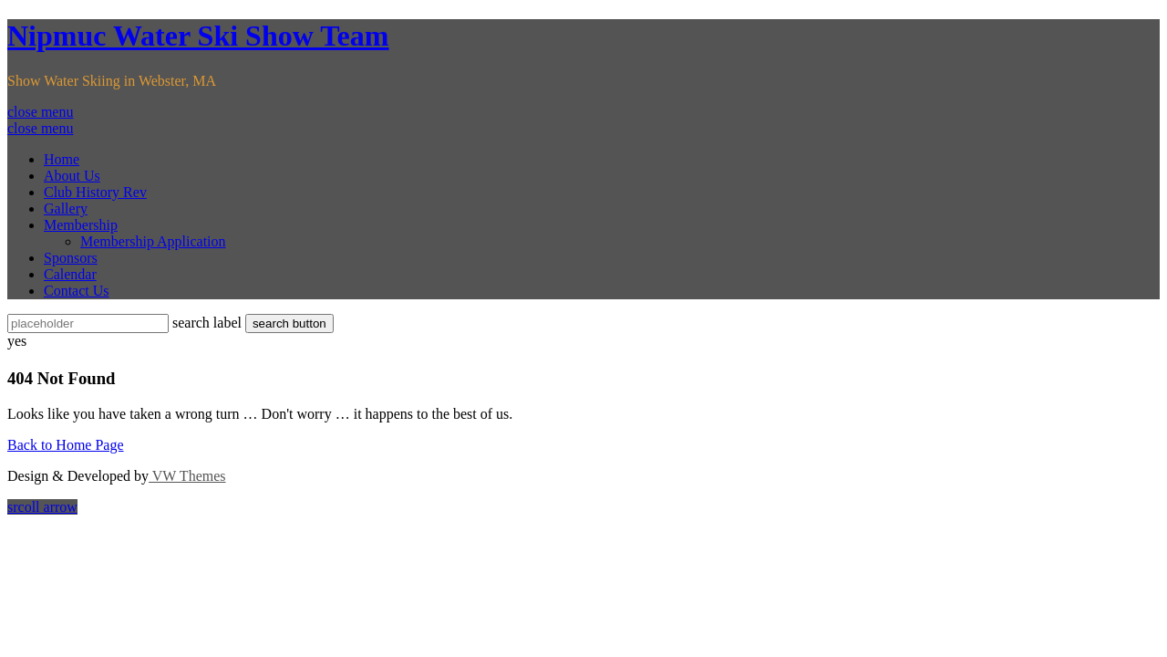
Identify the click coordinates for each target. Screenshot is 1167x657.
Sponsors (71, 258)
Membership (81, 225)
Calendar (70, 274)
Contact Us (76, 290)
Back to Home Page (65, 445)
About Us (72, 175)
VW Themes (187, 476)
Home (61, 159)
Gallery (66, 208)
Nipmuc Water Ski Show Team (197, 35)
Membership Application (153, 241)
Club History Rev (95, 192)
